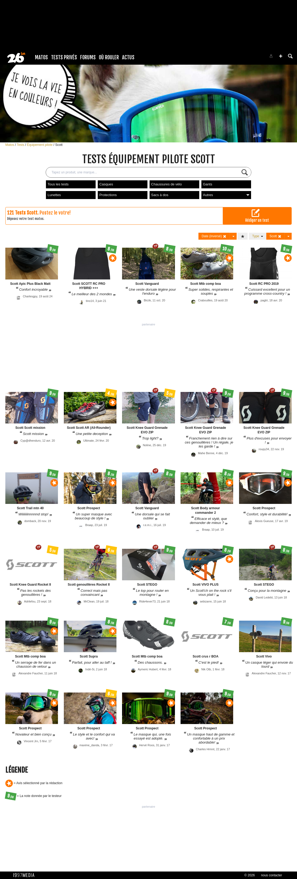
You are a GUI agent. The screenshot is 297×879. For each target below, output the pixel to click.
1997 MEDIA (25, 875)
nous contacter (271, 875)
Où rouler (109, 57)
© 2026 (249, 875)
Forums (88, 57)
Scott (58, 145)
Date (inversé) (214, 236)
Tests (21, 145)
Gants (207, 184)
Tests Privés (64, 57)
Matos (41, 57)
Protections (108, 195)
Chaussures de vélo (166, 184)
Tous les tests (58, 184)
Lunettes (54, 195)
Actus (128, 57)
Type (257, 236)
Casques (106, 184)
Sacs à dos (159, 195)
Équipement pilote (40, 145)
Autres (226, 195)
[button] (281, 56)
